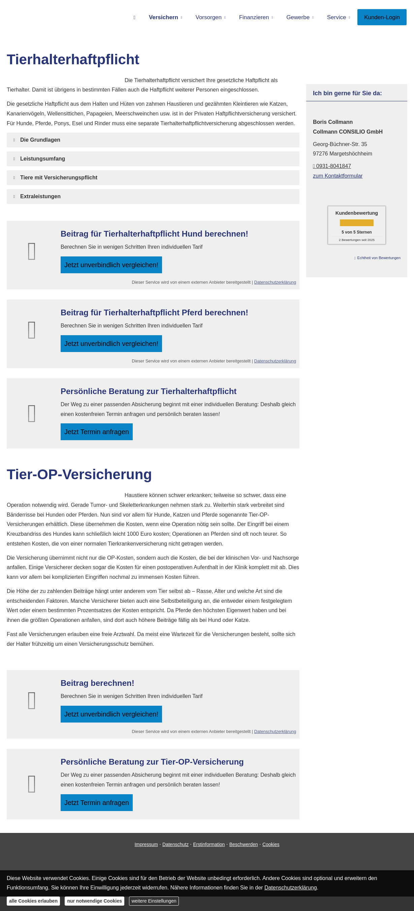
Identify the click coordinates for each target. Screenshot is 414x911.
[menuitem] (134, 17)
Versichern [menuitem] (163, 17)
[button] (40, 140)
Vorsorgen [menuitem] (209, 17)
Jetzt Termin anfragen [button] (99, 439)
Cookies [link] (271, 858)
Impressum (146, 858)
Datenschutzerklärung (275, 285)
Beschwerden (243, 858)
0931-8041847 (332, 166)
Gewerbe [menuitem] (298, 17)
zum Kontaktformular (338, 176)
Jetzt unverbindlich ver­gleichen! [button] (113, 266)
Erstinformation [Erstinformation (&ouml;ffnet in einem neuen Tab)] (209, 858)
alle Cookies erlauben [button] (33, 901)
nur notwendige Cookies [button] (94, 901)
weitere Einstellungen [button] (153, 901)
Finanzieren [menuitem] (254, 17)
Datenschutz (175, 858)
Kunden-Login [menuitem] (382, 17)
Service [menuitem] (336, 17)
